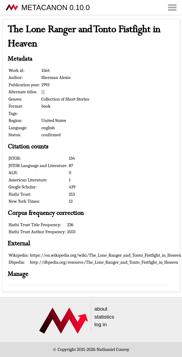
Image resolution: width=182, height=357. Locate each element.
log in (100, 324)
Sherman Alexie (56, 77)
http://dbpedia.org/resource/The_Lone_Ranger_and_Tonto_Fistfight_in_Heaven (104, 262)
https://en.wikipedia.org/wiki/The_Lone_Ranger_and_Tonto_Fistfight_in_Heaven (105, 255)
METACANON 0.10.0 (55, 7)
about (100, 309)
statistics (104, 317)
